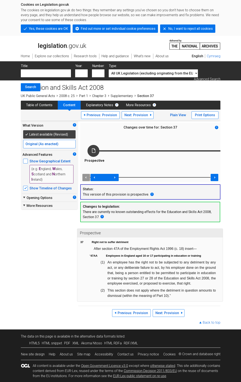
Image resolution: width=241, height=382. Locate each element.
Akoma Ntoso (91, 343)
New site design (33, 354)
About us (66, 354)
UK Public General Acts (38, 96)
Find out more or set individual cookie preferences (118, 29)
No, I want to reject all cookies (190, 29)
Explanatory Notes (99, 105)
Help (52, 354)
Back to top (211, 322)
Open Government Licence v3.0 (104, 366)
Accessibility (104, 354)
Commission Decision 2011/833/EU (150, 371)
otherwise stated (162, 366)
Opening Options (37, 198)
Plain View (178, 115)
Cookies (169, 354)
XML (75, 343)
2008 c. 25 (67, 96)
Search (30, 87)
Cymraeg (213, 56)
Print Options (205, 115)
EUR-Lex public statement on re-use (139, 376)
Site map (83, 354)
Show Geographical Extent (50, 161)
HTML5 (34, 343)
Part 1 (83, 96)
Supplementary (122, 96)
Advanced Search (207, 79)
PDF (67, 343)
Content (69, 105)
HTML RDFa (113, 343)
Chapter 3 (99, 96)
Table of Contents (39, 105)
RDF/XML (131, 343)
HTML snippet (52, 343)
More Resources (138, 105)
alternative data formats (98, 336)
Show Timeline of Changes (51, 188)
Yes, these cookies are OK (48, 29)
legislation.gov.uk (53, 44)
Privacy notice (148, 354)
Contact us (125, 354)
